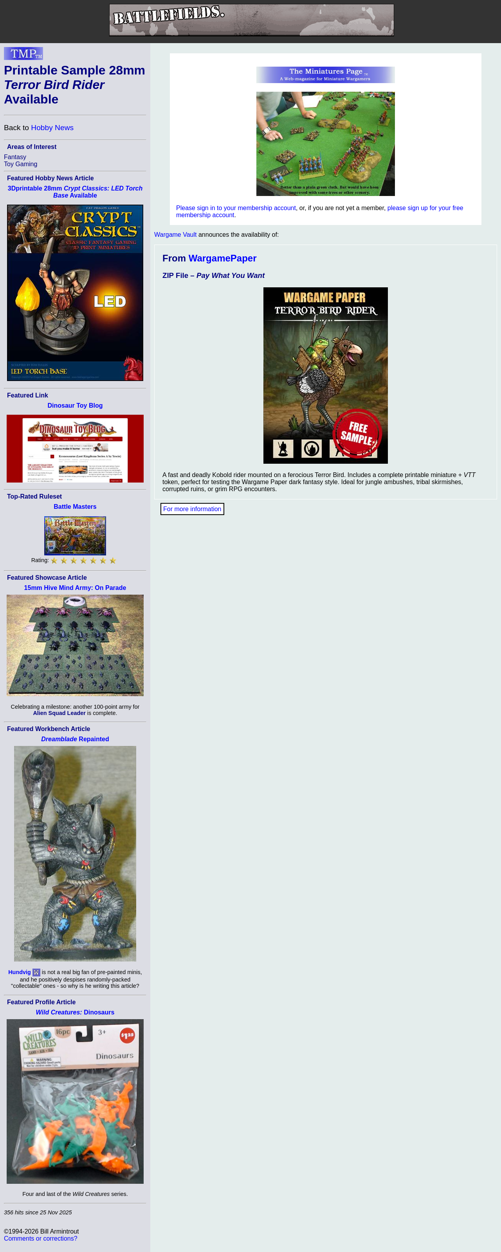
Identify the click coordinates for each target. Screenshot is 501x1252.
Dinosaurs (75, 1012)
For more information (192, 509)
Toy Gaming (20, 164)
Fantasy (15, 157)
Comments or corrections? (40, 1238)
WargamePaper (223, 258)
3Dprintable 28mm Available (75, 192)
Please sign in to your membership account (236, 208)
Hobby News (52, 127)
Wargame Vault (175, 234)
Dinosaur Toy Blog (75, 405)
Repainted (75, 739)
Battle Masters (75, 506)
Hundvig (19, 972)
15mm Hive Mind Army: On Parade (75, 587)
